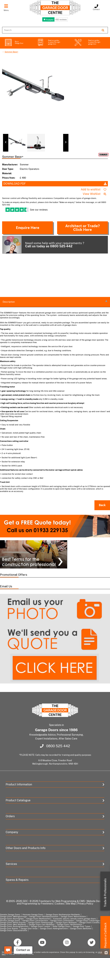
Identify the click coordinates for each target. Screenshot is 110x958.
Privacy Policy (85, 903)
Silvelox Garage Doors (10, 920)
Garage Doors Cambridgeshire (90, 920)
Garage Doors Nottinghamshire (54, 928)
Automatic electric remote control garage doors (74, 918)
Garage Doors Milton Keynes (13, 922)
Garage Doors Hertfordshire (69, 924)
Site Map (71, 903)
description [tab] (55, 301)
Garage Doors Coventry (89, 922)
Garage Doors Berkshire (80, 928)
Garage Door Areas (29, 928)
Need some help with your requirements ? (43, 244)
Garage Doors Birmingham (12, 918)
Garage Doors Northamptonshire (43, 916)
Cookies (59, 903)
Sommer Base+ (11, 52)
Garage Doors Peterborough (40, 922)
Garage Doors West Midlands (13, 924)
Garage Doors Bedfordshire (38, 918)
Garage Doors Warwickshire (73, 916)
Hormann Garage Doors (33, 914)
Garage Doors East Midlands (42, 924)
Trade (105, 893)
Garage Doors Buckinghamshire (14, 926)
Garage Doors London (40, 926)
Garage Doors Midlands (66, 922)
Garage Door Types (81, 926)
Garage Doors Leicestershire (35, 920)
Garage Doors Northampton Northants (63, 914)
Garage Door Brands (9, 928)
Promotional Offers (13, 574)
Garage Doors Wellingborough (13, 916)
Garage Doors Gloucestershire (13, 930)
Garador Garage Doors (10, 914)
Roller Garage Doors (62, 926)
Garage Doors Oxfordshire (62, 920)
